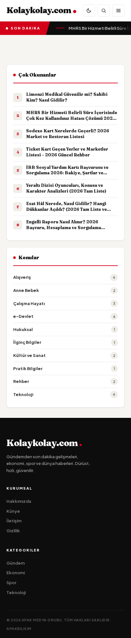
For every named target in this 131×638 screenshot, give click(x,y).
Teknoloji (16, 592)
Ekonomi (15, 572)
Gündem (15, 563)
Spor (11, 582)
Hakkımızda (18, 501)
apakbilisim (19, 628)
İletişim (14, 520)
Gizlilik (13, 530)
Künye (13, 511)
